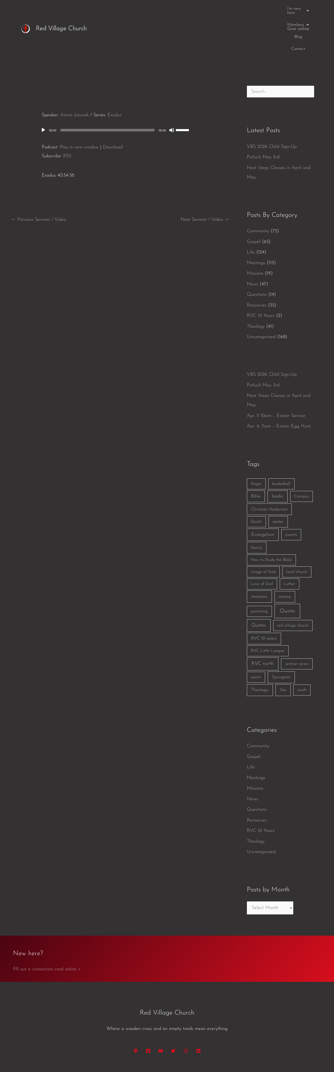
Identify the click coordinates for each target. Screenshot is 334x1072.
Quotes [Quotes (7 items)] (258, 585)
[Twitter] (173, 1010)
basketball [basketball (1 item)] (281, 444)
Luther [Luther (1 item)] (289, 544)
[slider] (108, 90)
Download (113, 106)
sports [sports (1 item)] (256, 637)
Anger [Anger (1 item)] (256, 444)
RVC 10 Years (261, 275)
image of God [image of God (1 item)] (263, 532)
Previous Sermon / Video (38, 179)
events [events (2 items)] (291, 494)
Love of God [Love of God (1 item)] (262, 544)
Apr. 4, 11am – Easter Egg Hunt (279, 386)
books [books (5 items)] (277, 456)
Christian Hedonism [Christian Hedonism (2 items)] (269, 469)
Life (251, 212)
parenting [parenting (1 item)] (259, 571)
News (252, 243)
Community (258, 190)
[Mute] (171, 89)
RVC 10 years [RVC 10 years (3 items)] (264, 598)
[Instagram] (185, 1010)
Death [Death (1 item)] (256, 481)
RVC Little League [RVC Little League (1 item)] (267, 611)
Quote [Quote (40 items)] (287, 570)
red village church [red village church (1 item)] (292, 585)
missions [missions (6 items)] (259, 556)
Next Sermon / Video (205, 179)
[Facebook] (148, 1010)
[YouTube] (160, 1010)
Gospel (253, 201)
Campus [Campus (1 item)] (301, 456)
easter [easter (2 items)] (278, 481)
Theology (256, 286)
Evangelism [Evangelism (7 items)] (262, 494)
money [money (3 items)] (285, 556)
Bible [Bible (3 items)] (255, 456)
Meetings (256, 222)
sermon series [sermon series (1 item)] (297, 624)
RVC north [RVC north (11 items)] (263, 623)
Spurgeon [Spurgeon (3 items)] (281, 637)
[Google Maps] (135, 1010)
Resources (256, 265)
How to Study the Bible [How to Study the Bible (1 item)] (271, 520)
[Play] (43, 89)
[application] (120, 90)
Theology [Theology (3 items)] (260, 649)
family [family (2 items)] (256, 507)
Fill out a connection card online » (47, 928)
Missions (255, 233)
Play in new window (79, 106)
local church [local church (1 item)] (296, 532)
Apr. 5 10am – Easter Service (276, 375)
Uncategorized (261, 296)
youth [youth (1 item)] (302, 650)
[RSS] (198, 1010)
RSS (67, 115)
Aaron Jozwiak (74, 74)
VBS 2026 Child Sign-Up (272, 106)
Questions (257, 254)
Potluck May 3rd (263, 116)
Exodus (115, 74)
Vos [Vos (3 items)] (283, 649)
